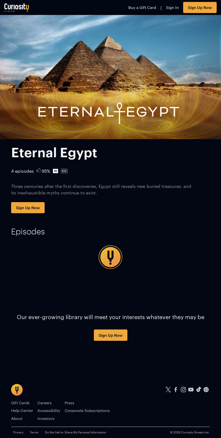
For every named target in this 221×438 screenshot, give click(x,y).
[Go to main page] (16, 7)
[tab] (28, 231)
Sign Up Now (200, 7)
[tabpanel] (110, 257)
